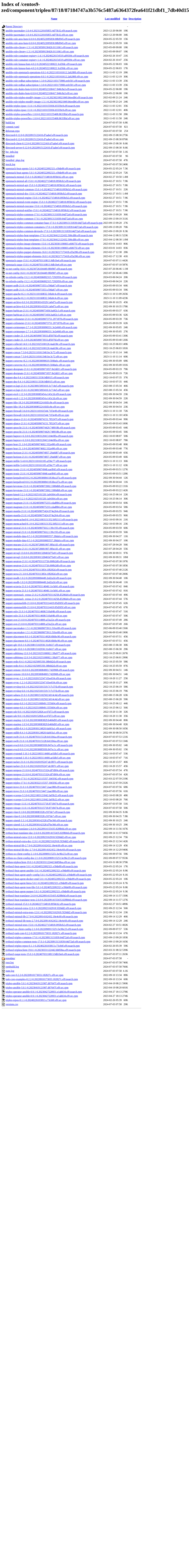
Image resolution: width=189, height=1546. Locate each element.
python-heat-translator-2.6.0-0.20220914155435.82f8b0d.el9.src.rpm (41, 828)
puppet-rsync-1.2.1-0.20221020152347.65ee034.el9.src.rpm (36, 682)
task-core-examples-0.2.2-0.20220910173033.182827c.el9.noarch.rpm (42, 979)
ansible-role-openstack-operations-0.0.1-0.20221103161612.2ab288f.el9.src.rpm (47, 76)
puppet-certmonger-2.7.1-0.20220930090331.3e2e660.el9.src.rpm (39, 331)
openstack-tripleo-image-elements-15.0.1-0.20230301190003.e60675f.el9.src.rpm (48, 248)
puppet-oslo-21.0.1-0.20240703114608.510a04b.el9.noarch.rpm (38, 611)
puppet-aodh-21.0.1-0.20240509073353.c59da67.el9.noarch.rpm (39, 285)
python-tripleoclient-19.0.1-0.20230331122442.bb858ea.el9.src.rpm (40, 862)
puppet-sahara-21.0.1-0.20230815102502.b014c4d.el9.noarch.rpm (40, 695)
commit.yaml (12, 126)
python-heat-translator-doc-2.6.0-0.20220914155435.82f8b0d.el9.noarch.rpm (45, 833)
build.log (10, 122)
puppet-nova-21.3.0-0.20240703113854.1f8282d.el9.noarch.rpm (39, 569)
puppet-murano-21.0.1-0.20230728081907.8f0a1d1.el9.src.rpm (38, 548)
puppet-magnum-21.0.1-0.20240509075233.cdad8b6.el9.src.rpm (39, 507)
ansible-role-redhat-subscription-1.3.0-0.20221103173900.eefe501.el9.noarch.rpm (48, 80)
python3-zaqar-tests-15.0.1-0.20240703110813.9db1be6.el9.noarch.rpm (42, 954)
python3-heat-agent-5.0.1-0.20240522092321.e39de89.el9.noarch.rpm (42, 866)
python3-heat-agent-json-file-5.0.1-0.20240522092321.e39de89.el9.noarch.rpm (46, 887)
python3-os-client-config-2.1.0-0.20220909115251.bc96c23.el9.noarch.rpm (44, 929)
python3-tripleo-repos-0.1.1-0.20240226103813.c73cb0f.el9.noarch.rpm (43, 945)
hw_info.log (12, 151)
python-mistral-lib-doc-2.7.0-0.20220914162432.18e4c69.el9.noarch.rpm (43, 849)
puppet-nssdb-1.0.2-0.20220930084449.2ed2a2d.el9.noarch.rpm (38, 578)
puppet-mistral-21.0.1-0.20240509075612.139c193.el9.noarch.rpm (40, 528)
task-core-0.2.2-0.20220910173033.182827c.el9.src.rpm (34, 975)
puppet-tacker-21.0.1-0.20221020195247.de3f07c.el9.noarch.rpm (39, 762)
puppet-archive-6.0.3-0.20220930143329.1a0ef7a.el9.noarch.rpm (39, 302)
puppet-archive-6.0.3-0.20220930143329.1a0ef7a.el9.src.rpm (37, 306)
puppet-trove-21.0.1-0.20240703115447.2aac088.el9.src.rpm (37, 791)
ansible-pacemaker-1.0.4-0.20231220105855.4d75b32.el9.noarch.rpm (41, 30)
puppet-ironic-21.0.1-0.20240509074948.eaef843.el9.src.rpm (37, 473)
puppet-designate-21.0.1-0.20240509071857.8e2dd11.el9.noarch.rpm (41, 369)
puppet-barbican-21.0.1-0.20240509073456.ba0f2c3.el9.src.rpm (38, 314)
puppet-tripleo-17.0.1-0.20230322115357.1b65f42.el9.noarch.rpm (39, 778)
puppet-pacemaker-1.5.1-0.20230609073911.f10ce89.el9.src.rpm (39, 632)
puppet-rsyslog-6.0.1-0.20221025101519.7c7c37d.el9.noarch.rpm (39, 686)
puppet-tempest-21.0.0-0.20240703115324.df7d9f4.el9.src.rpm (38, 774)
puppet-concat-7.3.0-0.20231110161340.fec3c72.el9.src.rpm (37, 356)
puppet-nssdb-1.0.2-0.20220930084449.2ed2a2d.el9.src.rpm (36, 582)
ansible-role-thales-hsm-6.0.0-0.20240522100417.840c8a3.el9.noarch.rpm (44, 89)
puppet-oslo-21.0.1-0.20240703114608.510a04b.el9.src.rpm (36, 615)
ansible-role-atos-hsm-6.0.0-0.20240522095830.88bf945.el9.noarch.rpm (43, 39)
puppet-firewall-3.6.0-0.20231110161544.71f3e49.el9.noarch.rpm (39, 411)
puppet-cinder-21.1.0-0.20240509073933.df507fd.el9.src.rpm (37, 339)
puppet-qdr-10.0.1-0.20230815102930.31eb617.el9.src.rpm (36, 649)
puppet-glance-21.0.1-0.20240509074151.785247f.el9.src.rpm (38, 423)
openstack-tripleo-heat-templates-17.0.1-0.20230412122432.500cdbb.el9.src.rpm (47, 239)
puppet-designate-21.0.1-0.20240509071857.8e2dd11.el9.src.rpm (39, 373)
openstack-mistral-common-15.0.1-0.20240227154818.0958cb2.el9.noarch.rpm (46, 189)
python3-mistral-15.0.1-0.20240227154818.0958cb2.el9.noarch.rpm (41, 904)
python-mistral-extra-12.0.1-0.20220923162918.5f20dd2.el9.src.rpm (41, 837)
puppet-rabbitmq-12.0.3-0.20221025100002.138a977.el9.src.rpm (39, 657)
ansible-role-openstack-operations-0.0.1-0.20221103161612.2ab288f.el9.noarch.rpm (49, 72)
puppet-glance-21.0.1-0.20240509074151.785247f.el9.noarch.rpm (39, 419)
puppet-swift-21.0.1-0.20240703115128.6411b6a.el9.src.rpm (37, 741)
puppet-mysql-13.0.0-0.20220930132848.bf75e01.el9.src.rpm (37, 557)
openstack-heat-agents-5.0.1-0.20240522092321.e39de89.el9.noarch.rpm (43, 168)
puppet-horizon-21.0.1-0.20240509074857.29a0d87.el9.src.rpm (38, 456)
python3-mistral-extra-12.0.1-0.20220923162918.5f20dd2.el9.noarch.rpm (43, 908)
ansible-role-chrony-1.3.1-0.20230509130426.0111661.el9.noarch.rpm (42, 47)
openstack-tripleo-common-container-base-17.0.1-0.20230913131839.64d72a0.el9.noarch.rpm (54, 222)
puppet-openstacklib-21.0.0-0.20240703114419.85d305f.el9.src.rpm (41, 607)
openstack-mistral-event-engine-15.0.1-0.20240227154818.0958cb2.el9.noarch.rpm (48, 202)
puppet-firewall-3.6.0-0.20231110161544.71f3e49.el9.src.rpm (37, 415)
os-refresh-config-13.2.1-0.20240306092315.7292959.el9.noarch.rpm (41, 277)
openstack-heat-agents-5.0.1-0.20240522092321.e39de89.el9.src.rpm (41, 172)
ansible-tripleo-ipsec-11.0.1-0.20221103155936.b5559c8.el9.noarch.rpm (43, 105)
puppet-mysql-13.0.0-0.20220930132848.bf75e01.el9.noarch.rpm (39, 553)
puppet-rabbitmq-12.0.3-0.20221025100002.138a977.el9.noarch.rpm (41, 653)
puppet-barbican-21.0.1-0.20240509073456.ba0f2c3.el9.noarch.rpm (40, 310)
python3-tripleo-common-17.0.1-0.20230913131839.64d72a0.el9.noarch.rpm (45, 937)
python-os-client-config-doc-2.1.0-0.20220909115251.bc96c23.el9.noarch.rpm (46, 858)
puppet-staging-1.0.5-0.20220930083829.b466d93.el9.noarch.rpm (39, 720)
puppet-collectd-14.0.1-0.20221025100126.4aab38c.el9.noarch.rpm (40, 344)
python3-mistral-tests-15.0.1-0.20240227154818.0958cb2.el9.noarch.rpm (43, 925)
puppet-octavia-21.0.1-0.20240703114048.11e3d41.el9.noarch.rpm (40, 586)
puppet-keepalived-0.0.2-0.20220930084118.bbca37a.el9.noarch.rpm (41, 477)
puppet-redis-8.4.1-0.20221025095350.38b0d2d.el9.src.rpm (36, 665)
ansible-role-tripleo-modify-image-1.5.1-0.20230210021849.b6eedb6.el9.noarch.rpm (49, 97)
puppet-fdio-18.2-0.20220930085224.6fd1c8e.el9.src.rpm (35, 406)
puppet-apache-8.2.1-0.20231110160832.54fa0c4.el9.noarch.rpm (39, 294)
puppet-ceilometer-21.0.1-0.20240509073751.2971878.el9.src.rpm (40, 323)
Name (54, 18)
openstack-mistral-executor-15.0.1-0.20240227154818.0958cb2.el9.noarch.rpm (46, 206)
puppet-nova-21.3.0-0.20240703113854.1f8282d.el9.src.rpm (37, 573)
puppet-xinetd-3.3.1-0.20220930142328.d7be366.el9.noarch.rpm (39, 820)
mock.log (10, 164)
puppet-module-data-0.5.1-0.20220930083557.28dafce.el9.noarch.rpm (42, 536)
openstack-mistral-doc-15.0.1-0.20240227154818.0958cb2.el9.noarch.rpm (44, 193)
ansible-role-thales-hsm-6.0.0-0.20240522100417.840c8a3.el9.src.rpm (42, 93)
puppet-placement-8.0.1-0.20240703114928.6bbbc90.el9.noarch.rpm (41, 636)
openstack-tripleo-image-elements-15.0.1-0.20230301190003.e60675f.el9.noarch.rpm (50, 243)
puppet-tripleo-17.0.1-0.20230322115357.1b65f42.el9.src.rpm (37, 782)
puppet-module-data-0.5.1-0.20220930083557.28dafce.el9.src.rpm (40, 540)
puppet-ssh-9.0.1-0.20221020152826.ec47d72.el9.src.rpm (35, 716)
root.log (10, 962)
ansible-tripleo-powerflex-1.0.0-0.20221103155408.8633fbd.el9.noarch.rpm (45, 114)
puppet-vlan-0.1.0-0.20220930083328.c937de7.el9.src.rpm (36, 816)
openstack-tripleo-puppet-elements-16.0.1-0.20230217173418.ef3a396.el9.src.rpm (48, 256)
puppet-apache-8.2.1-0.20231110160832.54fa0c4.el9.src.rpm (37, 298)
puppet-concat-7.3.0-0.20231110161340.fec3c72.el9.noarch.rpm (39, 352)
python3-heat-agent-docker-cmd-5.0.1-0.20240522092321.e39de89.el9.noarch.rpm (48, 879)
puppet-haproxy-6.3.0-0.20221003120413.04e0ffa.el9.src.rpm (37, 440)
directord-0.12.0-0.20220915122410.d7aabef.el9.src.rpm (35, 139)
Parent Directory (14, 26)
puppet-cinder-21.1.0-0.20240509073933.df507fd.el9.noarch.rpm (39, 335)
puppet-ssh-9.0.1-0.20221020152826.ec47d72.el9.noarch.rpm (37, 711)
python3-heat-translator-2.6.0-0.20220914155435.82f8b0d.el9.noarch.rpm (44, 895)
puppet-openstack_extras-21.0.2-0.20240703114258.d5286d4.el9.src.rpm (43, 599)
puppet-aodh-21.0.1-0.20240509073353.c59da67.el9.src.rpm (37, 289)
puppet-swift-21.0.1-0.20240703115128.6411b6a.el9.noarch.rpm (39, 736)
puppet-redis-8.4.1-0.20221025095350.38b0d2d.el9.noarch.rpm (38, 661)
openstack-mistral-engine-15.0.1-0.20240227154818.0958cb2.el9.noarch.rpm (45, 197)
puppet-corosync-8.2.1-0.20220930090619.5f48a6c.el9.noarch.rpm (40, 360)
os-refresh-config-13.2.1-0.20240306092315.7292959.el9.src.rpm (39, 281)
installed (10, 156)
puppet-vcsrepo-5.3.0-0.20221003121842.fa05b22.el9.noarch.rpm (39, 795)
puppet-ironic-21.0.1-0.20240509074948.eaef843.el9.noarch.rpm (39, 469)
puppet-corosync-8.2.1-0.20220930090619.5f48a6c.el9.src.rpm (38, 365)
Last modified (112, 18)
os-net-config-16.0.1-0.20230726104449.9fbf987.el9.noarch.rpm (39, 268)
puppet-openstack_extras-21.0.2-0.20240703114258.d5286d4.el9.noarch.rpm (45, 594)
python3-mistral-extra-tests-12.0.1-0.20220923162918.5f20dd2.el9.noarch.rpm (46, 912)
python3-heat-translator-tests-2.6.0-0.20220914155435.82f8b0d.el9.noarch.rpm (46, 899)
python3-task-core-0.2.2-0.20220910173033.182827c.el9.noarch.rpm (41, 933)
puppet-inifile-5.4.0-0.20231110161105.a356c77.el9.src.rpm (36, 465)
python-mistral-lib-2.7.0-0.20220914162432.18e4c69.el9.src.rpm (39, 845)
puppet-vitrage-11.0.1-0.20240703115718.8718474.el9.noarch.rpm (40, 803)
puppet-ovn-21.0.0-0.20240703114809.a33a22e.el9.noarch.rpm (38, 619)
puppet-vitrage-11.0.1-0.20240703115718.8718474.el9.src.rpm (38, 808)
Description (135, 18)
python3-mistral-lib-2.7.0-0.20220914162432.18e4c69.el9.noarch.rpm (42, 916)
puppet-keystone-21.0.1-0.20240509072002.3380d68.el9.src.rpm (39, 490)
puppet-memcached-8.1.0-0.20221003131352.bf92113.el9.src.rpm (40, 523)
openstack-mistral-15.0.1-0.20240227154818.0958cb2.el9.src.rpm (39, 177)
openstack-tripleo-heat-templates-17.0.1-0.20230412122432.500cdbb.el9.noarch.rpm (49, 235)
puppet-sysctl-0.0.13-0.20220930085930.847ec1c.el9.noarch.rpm (39, 745)
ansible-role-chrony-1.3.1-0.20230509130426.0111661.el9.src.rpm (40, 51)
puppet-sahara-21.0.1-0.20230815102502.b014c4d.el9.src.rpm (38, 699)
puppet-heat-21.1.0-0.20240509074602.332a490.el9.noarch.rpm (38, 444)
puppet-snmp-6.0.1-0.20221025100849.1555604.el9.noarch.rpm (38, 703)
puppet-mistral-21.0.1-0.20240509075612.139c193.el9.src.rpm (38, 532)
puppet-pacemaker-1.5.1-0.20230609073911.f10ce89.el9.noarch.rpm (41, 628)
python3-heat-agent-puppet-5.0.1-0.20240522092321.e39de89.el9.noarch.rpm (46, 891)
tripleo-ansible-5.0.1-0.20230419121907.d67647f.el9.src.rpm (37, 987)
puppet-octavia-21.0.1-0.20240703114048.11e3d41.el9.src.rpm (38, 590)
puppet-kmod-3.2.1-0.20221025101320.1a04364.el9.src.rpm (37, 498)
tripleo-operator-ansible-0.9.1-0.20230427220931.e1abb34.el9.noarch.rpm (44, 991)
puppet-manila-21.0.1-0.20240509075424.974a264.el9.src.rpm (38, 515)
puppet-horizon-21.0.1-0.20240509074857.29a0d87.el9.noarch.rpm (40, 452)
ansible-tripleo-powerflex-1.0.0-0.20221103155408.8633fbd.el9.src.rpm (43, 118)
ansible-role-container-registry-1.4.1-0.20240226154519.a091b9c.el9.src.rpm (45, 60)
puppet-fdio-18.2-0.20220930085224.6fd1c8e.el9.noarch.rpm (37, 402)
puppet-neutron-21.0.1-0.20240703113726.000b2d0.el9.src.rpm (38, 565)
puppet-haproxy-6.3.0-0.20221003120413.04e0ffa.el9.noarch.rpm (39, 436)
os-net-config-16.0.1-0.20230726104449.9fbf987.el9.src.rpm (37, 273)
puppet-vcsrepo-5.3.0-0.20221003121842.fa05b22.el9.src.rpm (37, 799)
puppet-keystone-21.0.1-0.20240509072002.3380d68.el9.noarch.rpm (41, 486)
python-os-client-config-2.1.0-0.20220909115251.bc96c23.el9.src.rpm (42, 853)
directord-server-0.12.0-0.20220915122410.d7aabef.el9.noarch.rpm (40, 147)
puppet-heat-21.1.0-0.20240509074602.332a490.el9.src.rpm (36, 448)
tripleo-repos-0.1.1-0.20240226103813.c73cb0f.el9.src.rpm (36, 1000)
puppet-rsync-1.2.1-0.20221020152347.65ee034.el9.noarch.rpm (38, 678)
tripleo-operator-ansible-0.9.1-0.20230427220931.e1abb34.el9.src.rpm (42, 996)
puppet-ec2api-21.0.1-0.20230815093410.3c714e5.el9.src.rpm (38, 390)
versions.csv (12, 1004)
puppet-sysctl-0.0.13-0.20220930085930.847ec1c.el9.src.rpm (37, 749)
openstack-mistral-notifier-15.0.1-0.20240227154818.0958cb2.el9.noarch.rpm (46, 210)
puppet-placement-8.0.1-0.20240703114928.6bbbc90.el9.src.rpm (39, 640)
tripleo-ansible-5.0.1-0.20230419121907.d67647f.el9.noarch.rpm (39, 983)
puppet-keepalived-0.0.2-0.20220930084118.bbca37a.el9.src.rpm (39, 482)
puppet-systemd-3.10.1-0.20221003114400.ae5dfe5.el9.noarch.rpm (40, 753)
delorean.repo (13, 131)
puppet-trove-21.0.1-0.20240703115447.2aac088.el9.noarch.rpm (39, 787)
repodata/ (10, 958)
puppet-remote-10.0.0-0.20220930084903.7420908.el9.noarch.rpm (40, 670)
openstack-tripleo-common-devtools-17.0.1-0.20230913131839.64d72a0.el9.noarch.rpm (51, 231)
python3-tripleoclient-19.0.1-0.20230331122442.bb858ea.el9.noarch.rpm (43, 950)
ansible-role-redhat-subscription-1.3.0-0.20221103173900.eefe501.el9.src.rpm (46, 85)
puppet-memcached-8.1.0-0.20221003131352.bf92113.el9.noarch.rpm (42, 519)
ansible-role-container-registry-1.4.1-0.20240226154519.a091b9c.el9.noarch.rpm (47, 55)
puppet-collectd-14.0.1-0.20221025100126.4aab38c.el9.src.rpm (38, 348)
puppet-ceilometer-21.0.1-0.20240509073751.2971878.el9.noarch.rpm (42, 319)
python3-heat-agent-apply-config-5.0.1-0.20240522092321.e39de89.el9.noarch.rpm (49, 874)
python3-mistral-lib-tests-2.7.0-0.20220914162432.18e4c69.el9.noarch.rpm (44, 920)
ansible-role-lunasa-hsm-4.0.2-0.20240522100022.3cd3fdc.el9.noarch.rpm (44, 64)
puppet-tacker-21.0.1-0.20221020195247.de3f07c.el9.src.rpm (37, 766)
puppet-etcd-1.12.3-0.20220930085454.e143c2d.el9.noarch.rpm (38, 394)
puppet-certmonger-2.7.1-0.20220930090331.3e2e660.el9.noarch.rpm (41, 327)
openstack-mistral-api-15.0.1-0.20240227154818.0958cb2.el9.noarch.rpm (43, 185)
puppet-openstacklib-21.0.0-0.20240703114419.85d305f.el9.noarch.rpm (43, 603)
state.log (10, 970)
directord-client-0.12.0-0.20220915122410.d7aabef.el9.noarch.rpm (40, 143)
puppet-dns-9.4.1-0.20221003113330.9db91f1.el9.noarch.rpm (37, 377)
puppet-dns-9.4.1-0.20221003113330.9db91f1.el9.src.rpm (35, 381)
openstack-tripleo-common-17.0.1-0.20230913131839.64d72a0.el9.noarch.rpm (46, 214)
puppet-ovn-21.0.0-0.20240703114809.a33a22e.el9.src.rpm (36, 624)
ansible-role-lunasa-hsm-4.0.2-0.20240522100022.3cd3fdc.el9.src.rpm (42, 68)
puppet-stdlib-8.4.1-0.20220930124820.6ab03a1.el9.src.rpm (36, 732)
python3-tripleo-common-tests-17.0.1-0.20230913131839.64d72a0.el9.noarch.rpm (48, 941)
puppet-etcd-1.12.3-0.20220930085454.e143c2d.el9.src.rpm (36, 398)
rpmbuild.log (12, 966)
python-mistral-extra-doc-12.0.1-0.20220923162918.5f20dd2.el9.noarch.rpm (45, 841)
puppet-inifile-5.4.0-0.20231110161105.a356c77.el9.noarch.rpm (38, 461)
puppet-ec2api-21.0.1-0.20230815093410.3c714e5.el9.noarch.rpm (40, 385)
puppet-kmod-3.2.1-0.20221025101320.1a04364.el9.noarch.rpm (39, 494)
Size (125, 18)
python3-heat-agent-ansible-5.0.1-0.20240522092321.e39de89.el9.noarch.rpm (46, 870)
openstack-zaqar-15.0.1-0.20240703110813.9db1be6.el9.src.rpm (39, 264)
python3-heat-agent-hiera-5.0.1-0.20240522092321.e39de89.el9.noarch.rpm (45, 883)
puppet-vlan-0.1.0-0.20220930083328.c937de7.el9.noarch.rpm (38, 812)
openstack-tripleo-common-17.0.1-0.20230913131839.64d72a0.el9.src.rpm (44, 218)
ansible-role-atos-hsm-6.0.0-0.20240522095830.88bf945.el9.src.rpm (41, 43)
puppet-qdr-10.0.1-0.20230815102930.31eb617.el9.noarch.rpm (38, 645)
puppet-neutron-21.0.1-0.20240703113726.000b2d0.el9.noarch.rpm (40, 561)
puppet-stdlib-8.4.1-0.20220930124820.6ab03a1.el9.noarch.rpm (38, 728)
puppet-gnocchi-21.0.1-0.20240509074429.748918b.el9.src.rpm (38, 431)
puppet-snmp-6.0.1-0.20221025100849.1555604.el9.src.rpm (36, 707)
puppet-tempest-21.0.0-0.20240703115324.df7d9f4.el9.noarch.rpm (40, 770)
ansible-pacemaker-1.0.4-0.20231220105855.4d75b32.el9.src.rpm (39, 34)
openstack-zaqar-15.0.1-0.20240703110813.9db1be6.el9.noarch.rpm (41, 260)
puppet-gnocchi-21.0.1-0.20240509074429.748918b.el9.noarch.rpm (40, 427)
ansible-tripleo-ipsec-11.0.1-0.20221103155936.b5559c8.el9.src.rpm (41, 110)
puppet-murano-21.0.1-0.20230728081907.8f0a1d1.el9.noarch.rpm (40, 544)
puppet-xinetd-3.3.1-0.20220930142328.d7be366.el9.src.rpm (37, 824)
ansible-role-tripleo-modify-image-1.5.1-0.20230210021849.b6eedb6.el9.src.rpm (47, 101)
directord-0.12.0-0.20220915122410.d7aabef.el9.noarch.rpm (37, 135)
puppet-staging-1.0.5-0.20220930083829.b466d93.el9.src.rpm (37, 724)
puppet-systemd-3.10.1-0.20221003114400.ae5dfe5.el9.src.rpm (38, 757)
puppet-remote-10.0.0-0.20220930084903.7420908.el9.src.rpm (38, 674)
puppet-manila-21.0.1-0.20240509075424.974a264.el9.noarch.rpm (40, 511)
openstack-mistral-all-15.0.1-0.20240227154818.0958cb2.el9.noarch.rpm (43, 181)
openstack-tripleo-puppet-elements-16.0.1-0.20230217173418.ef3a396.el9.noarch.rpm (50, 252)
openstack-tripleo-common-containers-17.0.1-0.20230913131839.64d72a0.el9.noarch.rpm (52, 227)
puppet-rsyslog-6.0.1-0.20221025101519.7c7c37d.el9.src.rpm (37, 691)
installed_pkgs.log (15, 160)
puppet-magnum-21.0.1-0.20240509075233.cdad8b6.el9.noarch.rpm (41, 502)
